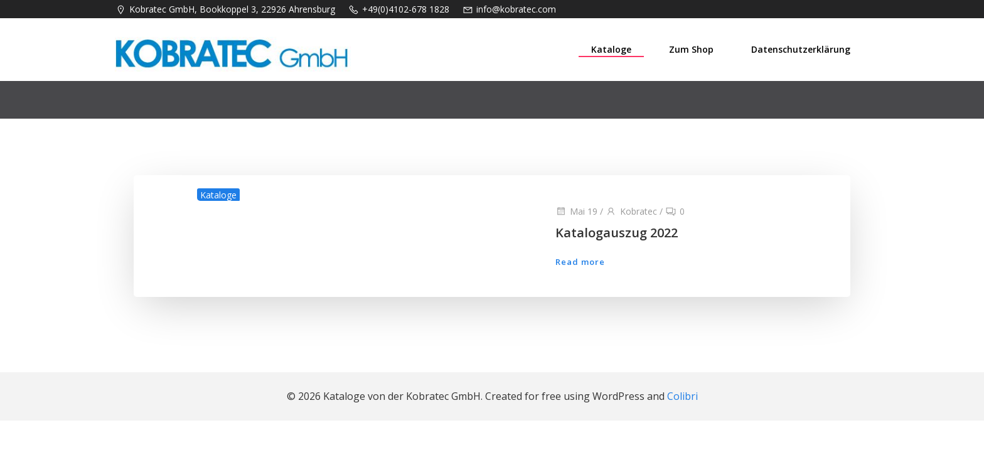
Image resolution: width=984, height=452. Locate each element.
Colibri (682, 396)
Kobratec (631, 211)
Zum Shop (691, 49)
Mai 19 (576, 211)
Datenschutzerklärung (800, 49)
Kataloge (611, 49)
